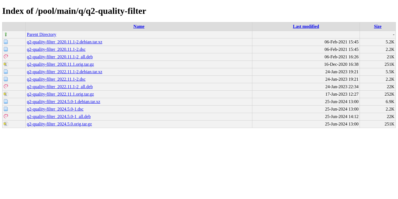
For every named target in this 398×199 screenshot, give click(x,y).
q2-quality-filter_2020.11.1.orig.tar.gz (60, 64)
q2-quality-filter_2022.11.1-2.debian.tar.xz (64, 71)
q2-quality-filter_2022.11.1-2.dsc (56, 79)
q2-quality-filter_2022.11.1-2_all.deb (60, 86)
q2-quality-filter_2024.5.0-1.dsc (55, 109)
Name (139, 26)
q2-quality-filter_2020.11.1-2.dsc (56, 49)
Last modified (306, 26)
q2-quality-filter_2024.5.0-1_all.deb (59, 116)
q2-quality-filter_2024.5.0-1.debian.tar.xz (63, 101)
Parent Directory (41, 34)
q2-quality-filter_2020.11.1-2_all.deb (60, 56)
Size (378, 26)
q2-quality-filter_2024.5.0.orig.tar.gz (59, 124)
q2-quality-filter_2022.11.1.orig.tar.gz (60, 94)
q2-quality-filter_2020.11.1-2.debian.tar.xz (64, 42)
